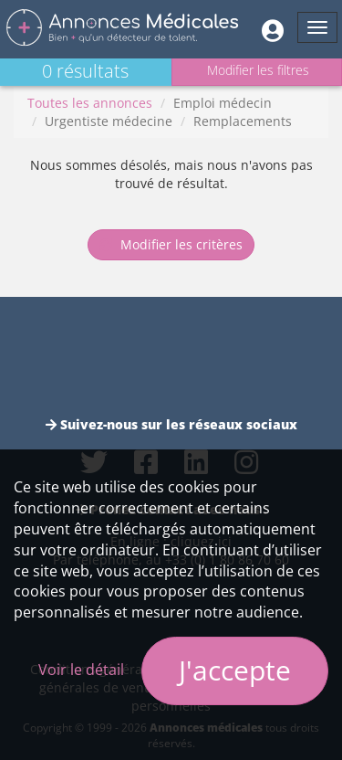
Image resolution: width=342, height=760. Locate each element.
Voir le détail (81, 670)
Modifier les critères (171, 244)
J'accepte (235, 670)
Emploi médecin (222, 102)
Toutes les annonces (89, 102)
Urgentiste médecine (108, 121)
